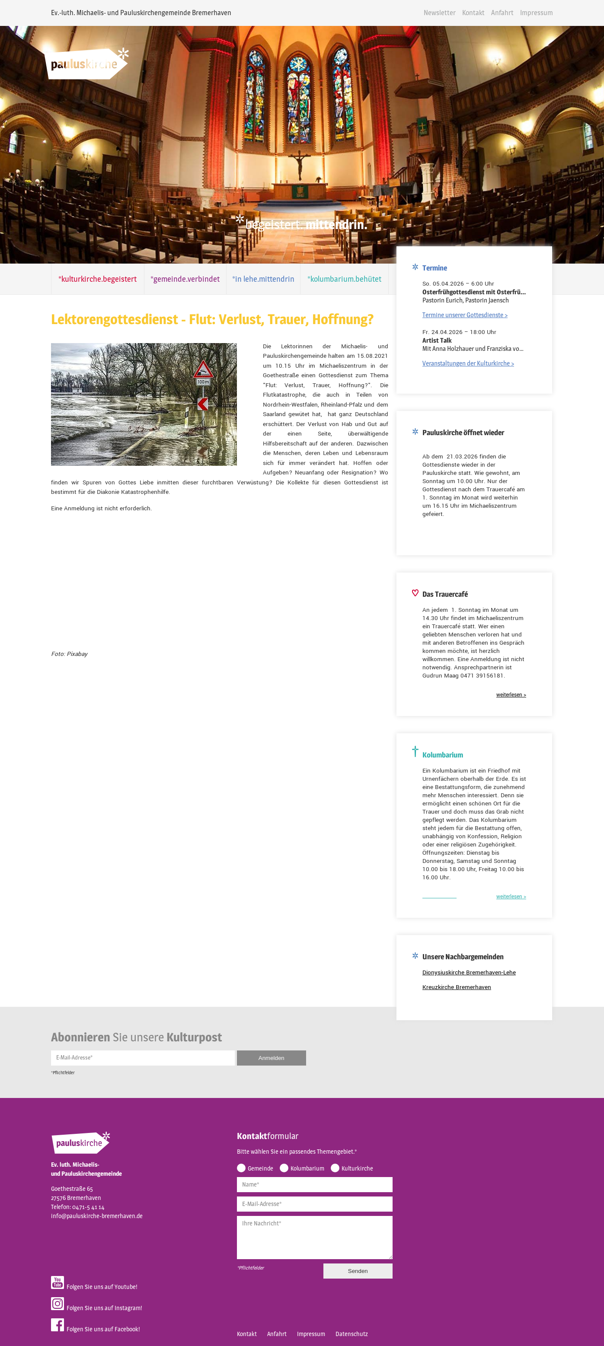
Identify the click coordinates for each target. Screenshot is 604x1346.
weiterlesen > (525, 684)
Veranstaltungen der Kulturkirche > (482, 353)
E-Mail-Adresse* (62, 1039)
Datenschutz (339, 1319)
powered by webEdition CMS (579, 1343)
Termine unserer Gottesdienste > (478, 304)
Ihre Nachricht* (249, 1207)
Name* (238, 1168)
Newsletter (453, 13)
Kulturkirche (345, 1152)
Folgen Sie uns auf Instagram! (84, 1289)
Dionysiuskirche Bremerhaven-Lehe (483, 962)
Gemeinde (248, 1152)
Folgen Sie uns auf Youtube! (81, 1268)
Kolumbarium (295, 1152)
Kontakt (486, 13)
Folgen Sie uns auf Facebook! (83, 1311)
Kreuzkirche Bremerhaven (470, 977)
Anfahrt (515, 13)
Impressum (549, 13)
